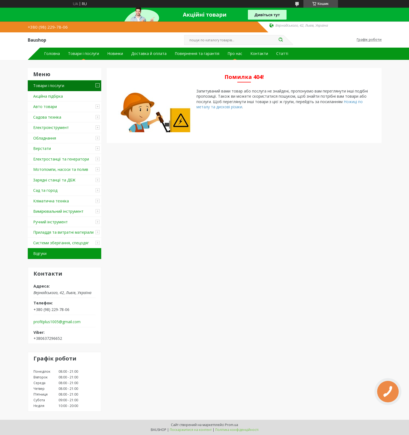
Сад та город (45, 190)
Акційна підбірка (48, 96)
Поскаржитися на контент (191, 429)
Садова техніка (47, 117)
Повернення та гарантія (197, 53)
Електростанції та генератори (61, 159)
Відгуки (40, 253)
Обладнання (44, 138)
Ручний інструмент (50, 221)
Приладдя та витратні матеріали (63, 232)
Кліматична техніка (51, 200)
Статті (282, 53)
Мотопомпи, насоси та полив (60, 169)
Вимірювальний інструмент (58, 211)
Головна (52, 53)
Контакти (259, 53)
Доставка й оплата (149, 53)
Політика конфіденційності (237, 429)
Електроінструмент (51, 127)
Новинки (115, 53)
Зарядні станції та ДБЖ (54, 180)
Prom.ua (231, 424)
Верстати (42, 148)
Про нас (234, 53)
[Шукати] (280, 40)
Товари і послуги (83, 53)
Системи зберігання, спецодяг (61, 242)
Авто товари (45, 106)
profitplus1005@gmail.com (57, 321)
